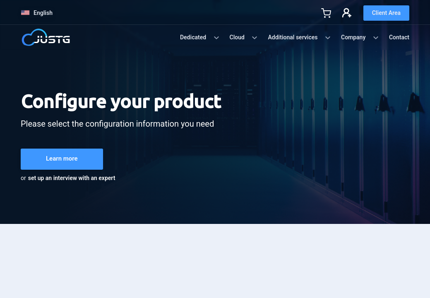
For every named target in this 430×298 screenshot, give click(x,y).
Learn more (62, 158)
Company (360, 37)
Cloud (244, 37)
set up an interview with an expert (71, 178)
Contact (399, 37)
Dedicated (200, 37)
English (37, 13)
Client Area (386, 13)
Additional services (299, 37)
